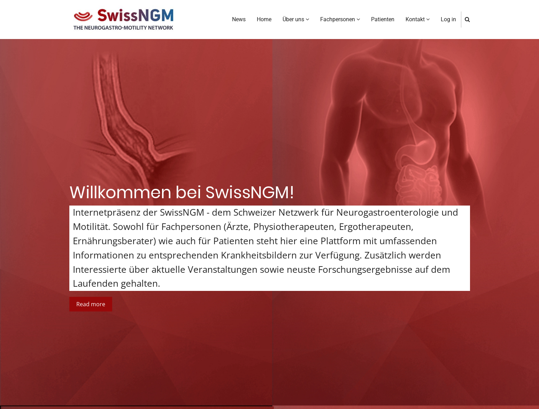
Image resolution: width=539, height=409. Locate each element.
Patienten (382, 19)
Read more (90, 304)
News (239, 19)
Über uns (296, 19)
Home (264, 19)
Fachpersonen (340, 19)
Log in (448, 19)
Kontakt (418, 19)
